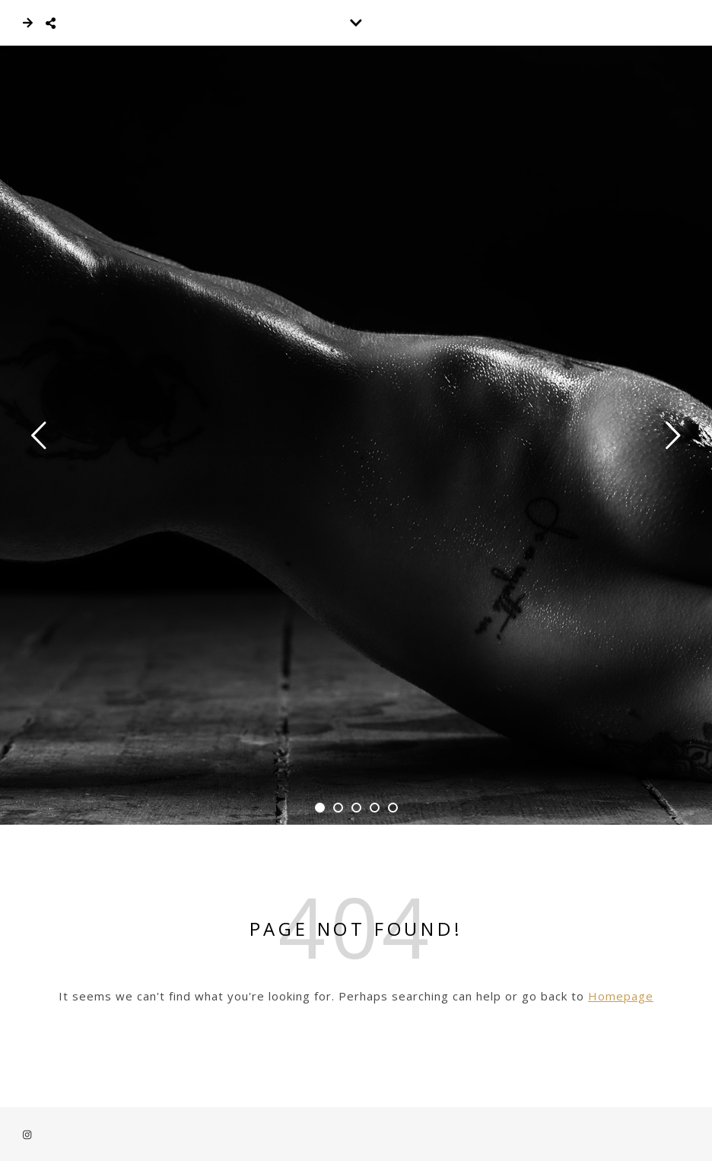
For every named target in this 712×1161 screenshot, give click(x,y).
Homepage (620, 996)
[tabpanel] (356, 435)
